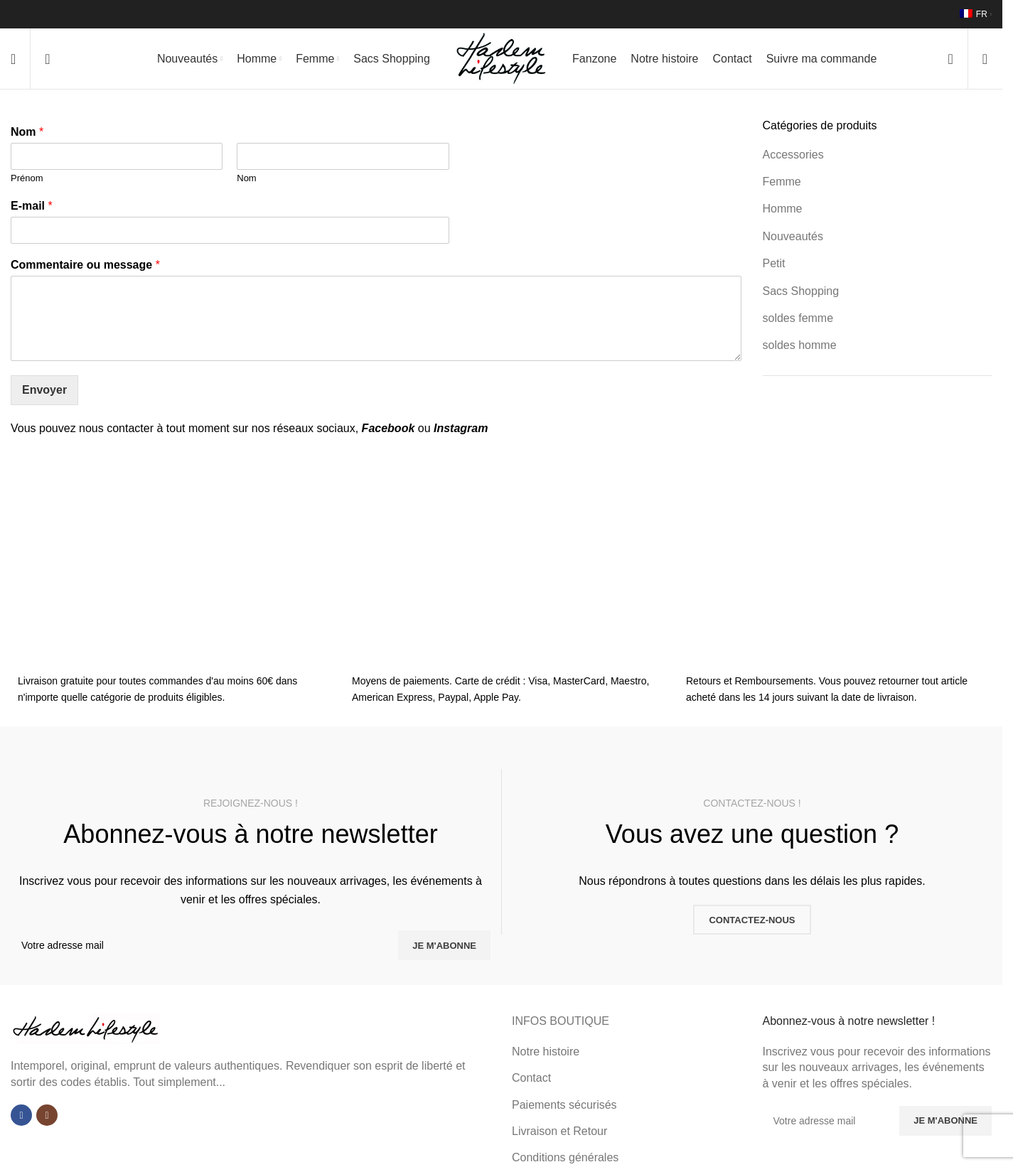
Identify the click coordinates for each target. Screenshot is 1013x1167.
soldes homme (800, 349)
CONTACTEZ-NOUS (752, 923)
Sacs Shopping (801, 294)
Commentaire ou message (85, 268)
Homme (783, 212)
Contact (531, 1081)
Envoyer (44, 393)
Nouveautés (793, 240)
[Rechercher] (47, 60)
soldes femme (798, 322)
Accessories (793, 157)
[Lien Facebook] (21, 1118)
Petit (774, 267)
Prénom (27, 181)
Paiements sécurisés (564, 1108)
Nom (27, 135)
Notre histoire (545, 1055)
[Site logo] (501, 59)
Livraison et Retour (559, 1135)
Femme (782, 185)
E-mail (32, 209)
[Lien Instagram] (47, 1118)
